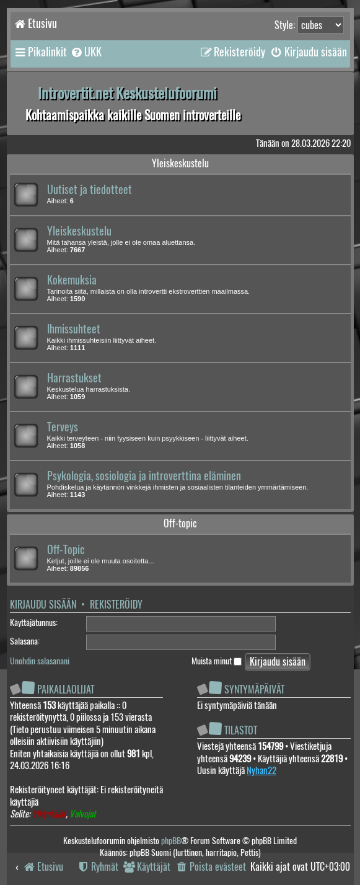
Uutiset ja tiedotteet (89, 189)
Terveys (62, 427)
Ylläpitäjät (49, 814)
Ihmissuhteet (73, 329)
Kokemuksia (72, 280)
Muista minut (216, 661)
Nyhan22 (261, 770)
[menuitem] (86, 52)
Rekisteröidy (116, 604)
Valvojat (82, 814)
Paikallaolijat (65, 689)
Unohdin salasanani (39, 661)
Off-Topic (65, 549)
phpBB (171, 841)
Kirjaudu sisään (43, 604)
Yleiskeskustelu (180, 163)
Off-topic (180, 523)
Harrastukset (74, 378)
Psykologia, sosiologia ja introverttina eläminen (144, 476)
